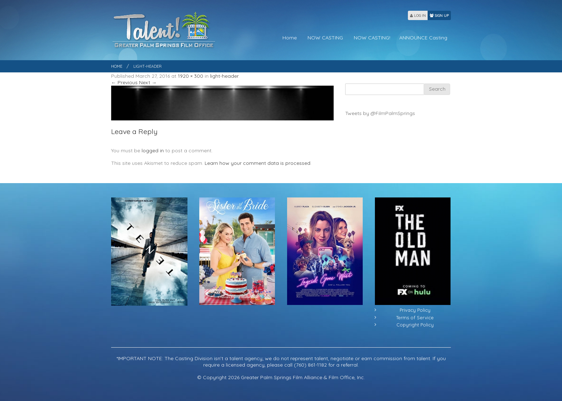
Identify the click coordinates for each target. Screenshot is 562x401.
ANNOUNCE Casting (423, 37)
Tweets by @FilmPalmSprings (380, 113)
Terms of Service (415, 317)
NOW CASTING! (372, 37)
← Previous (124, 82)
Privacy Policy (415, 310)
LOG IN (418, 15)
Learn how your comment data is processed (257, 163)
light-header (224, 76)
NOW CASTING (325, 37)
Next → (148, 82)
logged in (153, 150)
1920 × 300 (190, 76)
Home (289, 37)
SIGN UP (439, 15)
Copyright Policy (415, 325)
